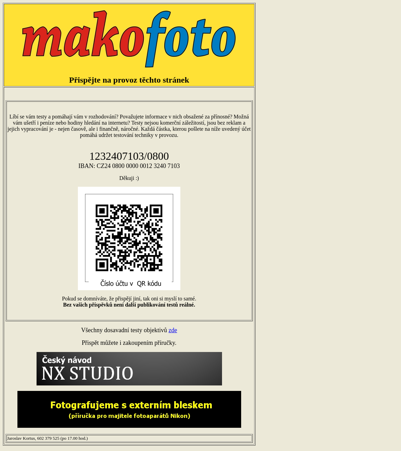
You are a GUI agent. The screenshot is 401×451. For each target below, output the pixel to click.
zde (172, 330)
